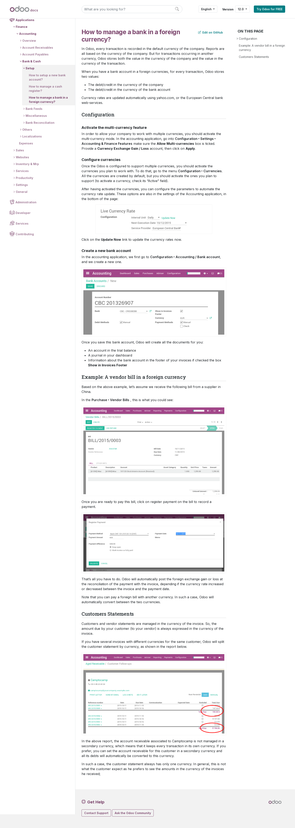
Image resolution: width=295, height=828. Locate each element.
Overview (29, 54)
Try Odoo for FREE (269, 9)
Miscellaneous (36, 129)
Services (22, 185)
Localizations (32, 150)
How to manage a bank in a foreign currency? (48, 113)
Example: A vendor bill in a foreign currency (262, 48)
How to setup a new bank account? (47, 91)
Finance (22, 40)
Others (27, 143)
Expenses (26, 157)
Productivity (24, 192)
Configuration (248, 38)
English (206, 9)
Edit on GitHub (210, 32)
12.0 (241, 9)
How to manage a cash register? (45, 102)
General (22, 205)
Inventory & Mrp (27, 178)
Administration (26, 216)
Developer (23, 227)
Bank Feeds (34, 122)
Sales (20, 164)
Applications (25, 34)
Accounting (27, 47)
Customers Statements (254, 57)
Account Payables (36, 68)
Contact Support (96, 813)
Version (228, 9)
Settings (22, 198)
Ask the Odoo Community (133, 813)
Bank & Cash (32, 75)
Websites (22, 171)
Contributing (25, 248)
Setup (30, 82)
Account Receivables (38, 61)
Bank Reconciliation (40, 136)
